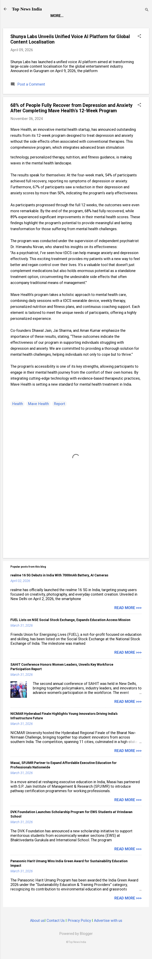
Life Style (112, 23)
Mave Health (38, 411)
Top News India (27, 9)
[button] (139, 44)
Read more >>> (128, 615)
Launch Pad (84, 23)
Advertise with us (108, 928)
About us (37, 928)
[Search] (147, 10)
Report (22, 23)
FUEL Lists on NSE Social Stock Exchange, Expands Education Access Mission (70, 627)
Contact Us (56, 928)
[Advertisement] (76, 530)
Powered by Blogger (76, 941)
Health (17, 411)
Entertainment (51, 23)
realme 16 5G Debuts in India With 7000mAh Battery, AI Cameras (59, 582)
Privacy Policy (79, 928)
